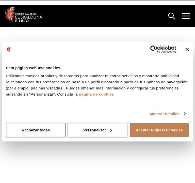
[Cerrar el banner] (187, 49)
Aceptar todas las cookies (159, 130)
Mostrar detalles (165, 114)
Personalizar (97, 130)
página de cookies (96, 94)
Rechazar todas (36, 130)
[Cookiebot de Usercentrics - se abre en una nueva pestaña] (154, 49)
